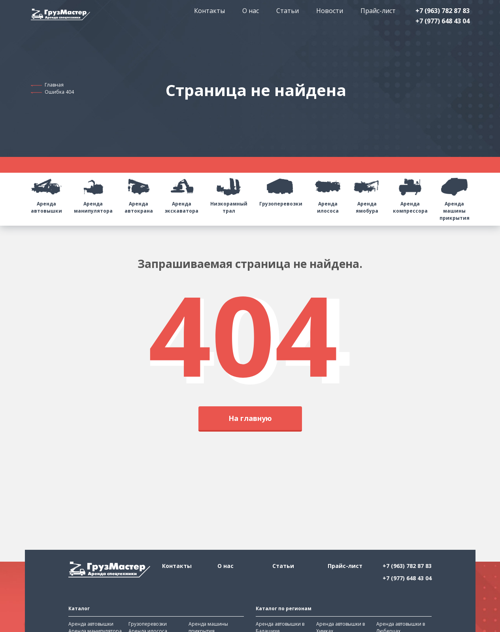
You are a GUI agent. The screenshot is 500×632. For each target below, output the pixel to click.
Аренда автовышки (46, 193)
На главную (250, 418)
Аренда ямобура (367, 193)
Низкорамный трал (228, 193)
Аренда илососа (328, 193)
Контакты (209, 10)
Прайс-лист (378, 10)
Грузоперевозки (280, 190)
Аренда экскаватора (181, 193)
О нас (250, 10)
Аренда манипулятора (93, 193)
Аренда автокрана (139, 193)
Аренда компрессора (410, 193)
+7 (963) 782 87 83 (442, 10)
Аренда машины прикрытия (455, 197)
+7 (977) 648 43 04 (442, 21)
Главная (54, 84)
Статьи (287, 10)
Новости (329, 10)
